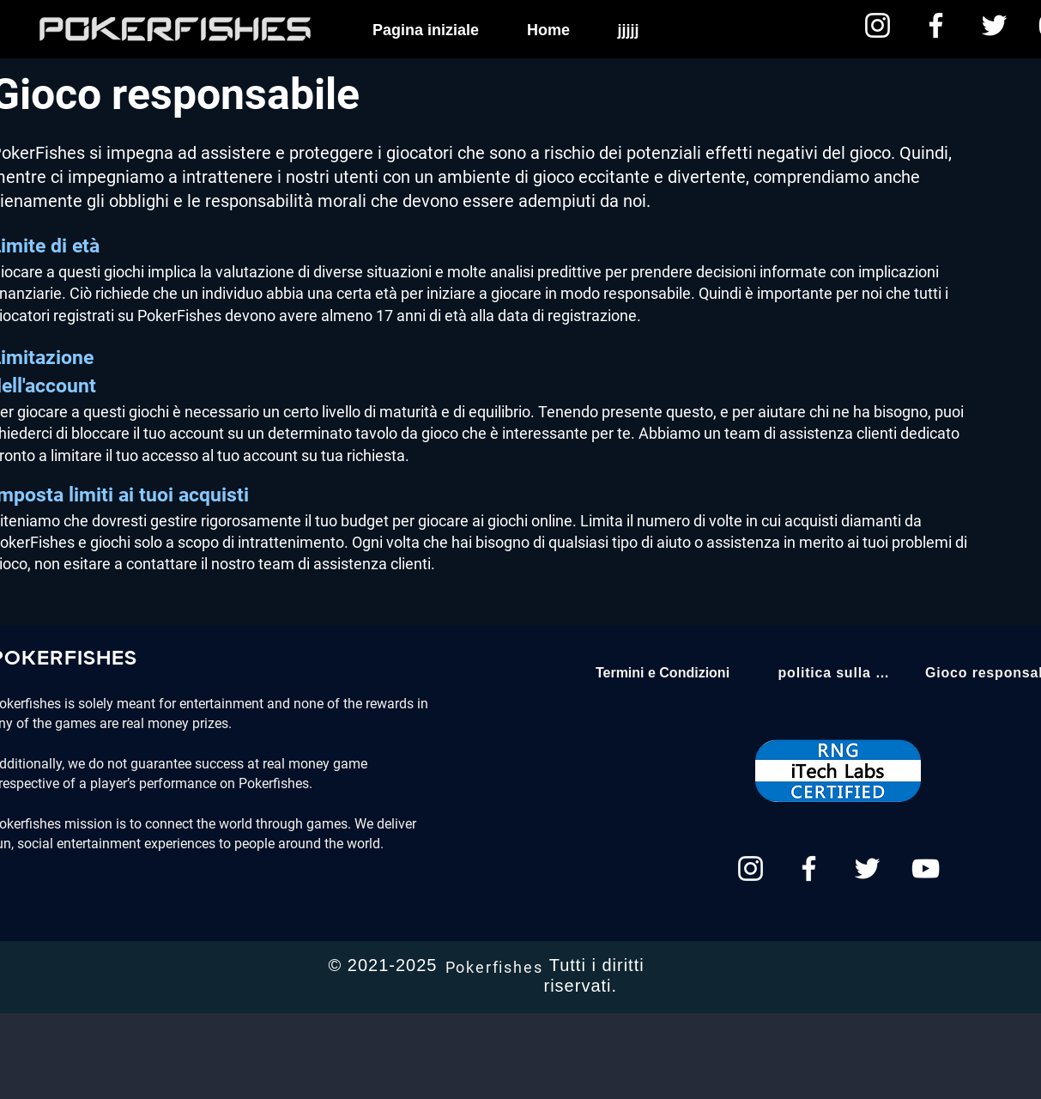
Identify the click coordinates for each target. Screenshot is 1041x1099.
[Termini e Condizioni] (663, 673)
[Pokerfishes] (496, 967)
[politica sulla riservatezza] (834, 673)
